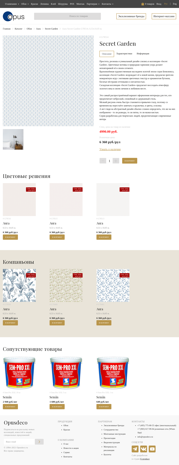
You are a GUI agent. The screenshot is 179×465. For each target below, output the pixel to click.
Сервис (67, 452)
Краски (34, 4)
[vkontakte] (143, 449)
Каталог (18, 29)
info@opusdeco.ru (145, 437)
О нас (66, 444)
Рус (166, 4)
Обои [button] (24, 4)
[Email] (24, 442)
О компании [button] (11, 4)
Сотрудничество (111, 430)
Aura (38, 29)
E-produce (145, 459)
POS (72, 4)
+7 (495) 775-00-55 (145, 425)
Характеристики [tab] (124, 53)
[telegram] (135, 449)
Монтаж (80, 4)
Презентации (109, 438)
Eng (175, 4)
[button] (147, 4)
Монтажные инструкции (115, 434)
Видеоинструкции (112, 442)
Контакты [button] (107, 4)
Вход (158, 4)
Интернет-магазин (163, 16)
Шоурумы (63, 4)
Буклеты (107, 455)
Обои (29, 29)
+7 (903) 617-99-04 (145, 429)
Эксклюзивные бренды (131, 16)
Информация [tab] (143, 53)
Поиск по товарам (78, 16)
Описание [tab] (107, 54)
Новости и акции (71, 448)
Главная (7, 29)
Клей (53, 4)
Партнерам (92, 4)
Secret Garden (51, 29)
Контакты (68, 457)
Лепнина (44, 4)
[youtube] (152, 449)
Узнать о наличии (110, 149)
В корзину (130, 161)
